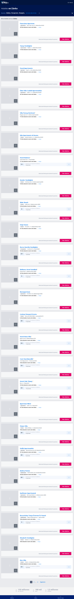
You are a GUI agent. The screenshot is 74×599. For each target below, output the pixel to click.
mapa (39, 27)
